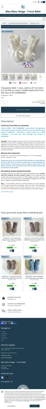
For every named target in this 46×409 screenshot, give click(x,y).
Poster (33, 83)
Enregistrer (23, 83)
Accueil (4, 23)
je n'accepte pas (11, 406)
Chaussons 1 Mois (7, 95)
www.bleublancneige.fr (7, 191)
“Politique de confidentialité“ (23, 400)
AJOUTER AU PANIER (23, 110)
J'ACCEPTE (34, 406)
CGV (2, 340)
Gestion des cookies (6, 355)
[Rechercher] (44, 19)
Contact (34, 2)
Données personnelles (6, 357)
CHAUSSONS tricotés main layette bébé (18, 23)
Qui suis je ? (4, 338)
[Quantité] (4, 102)
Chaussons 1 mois (34, 23)
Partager (13, 83)
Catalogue (4, 333)
